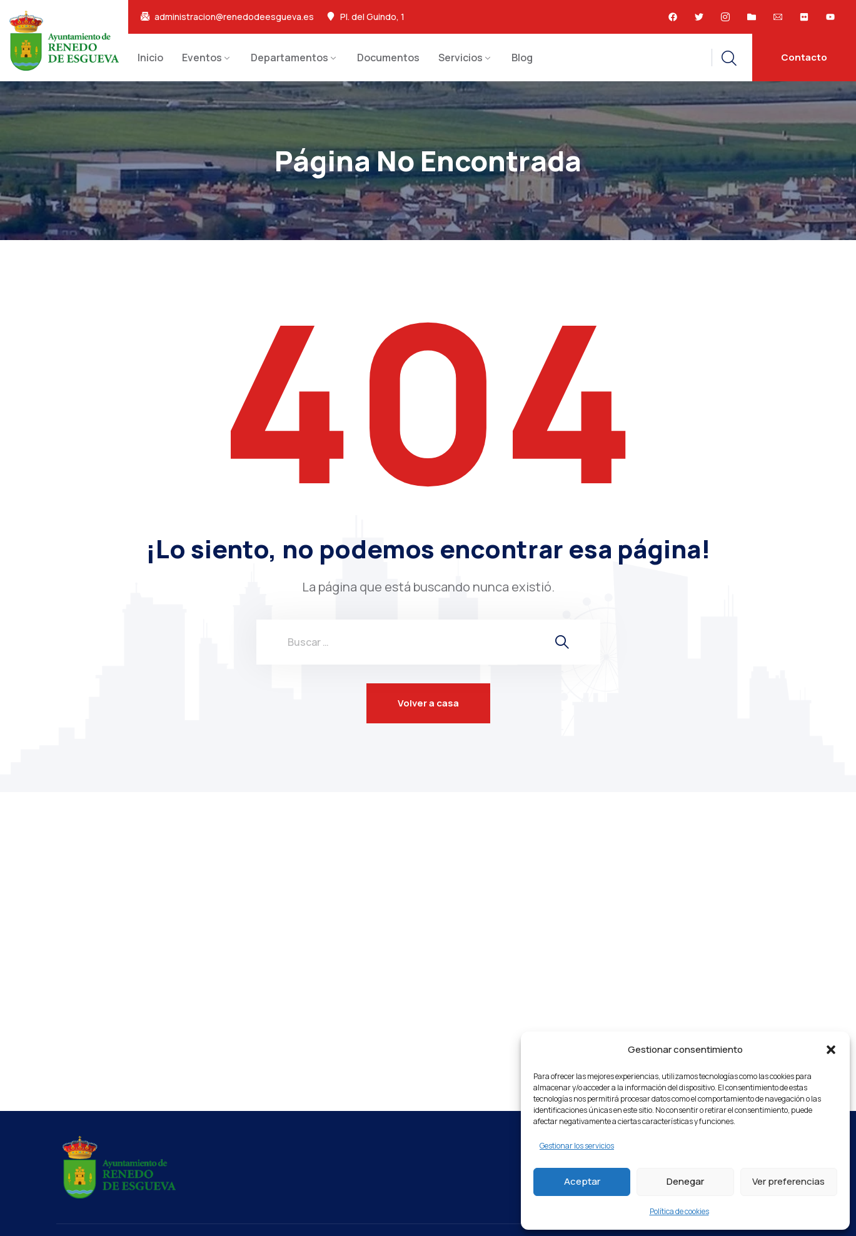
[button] (831, 1049)
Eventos (202, 57)
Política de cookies (679, 1211)
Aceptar (582, 1181)
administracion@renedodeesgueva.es (234, 17)
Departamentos (289, 57)
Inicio (150, 57)
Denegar (685, 1181)
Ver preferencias (788, 1181)
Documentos (388, 57)
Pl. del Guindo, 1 (372, 17)
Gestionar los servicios (577, 1145)
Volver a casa (428, 703)
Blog (522, 57)
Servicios (460, 57)
